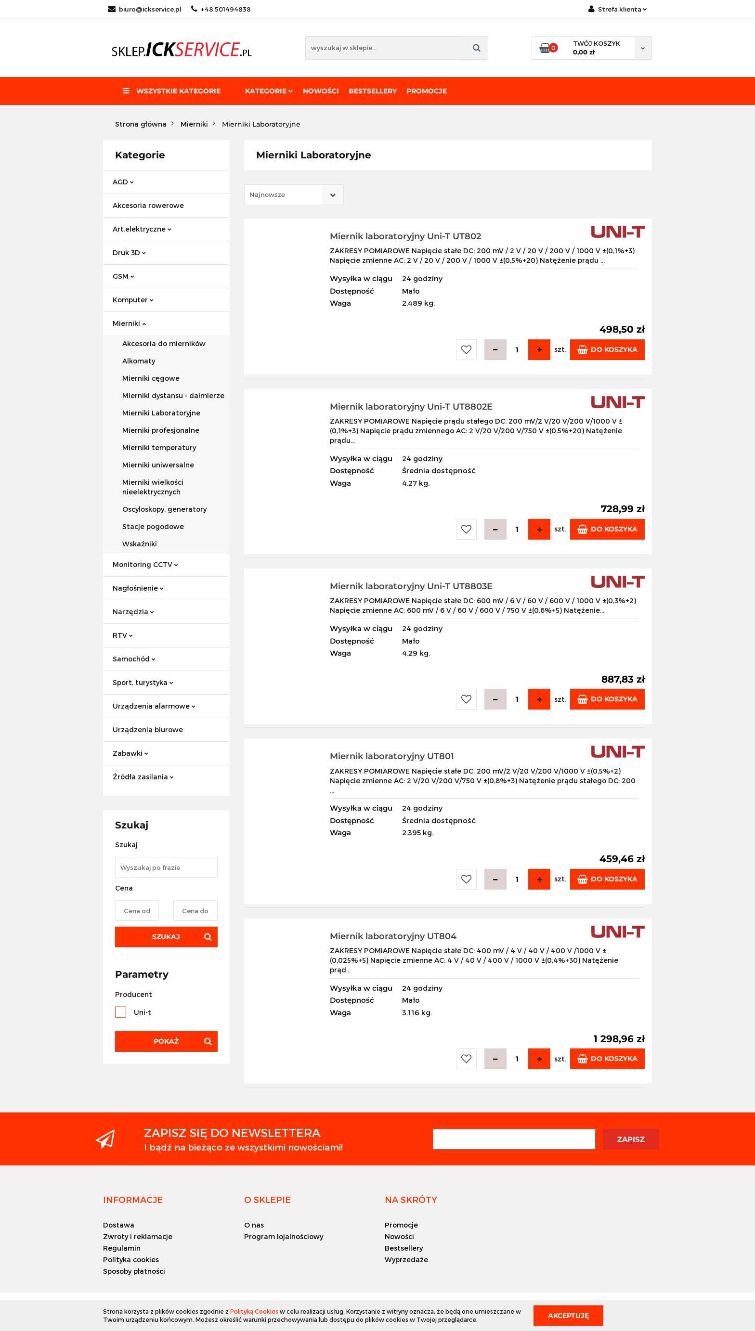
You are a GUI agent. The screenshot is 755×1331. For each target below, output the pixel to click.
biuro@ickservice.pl (145, 9)
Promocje (426, 91)
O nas (254, 1225)
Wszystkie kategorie (172, 91)
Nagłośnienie (138, 588)
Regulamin (122, 1248)
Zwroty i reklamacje (137, 1236)
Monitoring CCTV (145, 564)
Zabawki (130, 753)
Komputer (133, 300)
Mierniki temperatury (159, 447)
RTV (123, 635)
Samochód (134, 659)
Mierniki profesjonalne (160, 430)
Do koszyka (607, 349)
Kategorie (269, 91)
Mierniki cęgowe (151, 378)
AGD (123, 182)
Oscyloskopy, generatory (164, 509)
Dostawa (118, 1225)
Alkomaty (138, 361)
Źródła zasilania (143, 777)
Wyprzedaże (406, 1259)
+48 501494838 (221, 9)
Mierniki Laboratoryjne (161, 413)
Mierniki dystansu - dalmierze (173, 395)
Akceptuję (568, 1315)
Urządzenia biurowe (148, 729)
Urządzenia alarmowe (154, 706)
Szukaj (166, 936)
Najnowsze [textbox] (267, 194)
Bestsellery (373, 91)
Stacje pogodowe (153, 526)
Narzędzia (133, 611)
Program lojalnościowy (283, 1236)
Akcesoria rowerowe (148, 205)
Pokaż (166, 1041)
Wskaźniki (139, 544)
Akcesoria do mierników (164, 343)
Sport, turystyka (143, 682)
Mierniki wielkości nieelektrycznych (152, 487)
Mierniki (129, 323)
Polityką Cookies (254, 1311)
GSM (123, 276)
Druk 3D (129, 252)
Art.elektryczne (142, 229)
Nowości (321, 91)
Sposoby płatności (134, 1271)
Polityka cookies (131, 1259)
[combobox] (294, 194)
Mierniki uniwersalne (158, 465)
